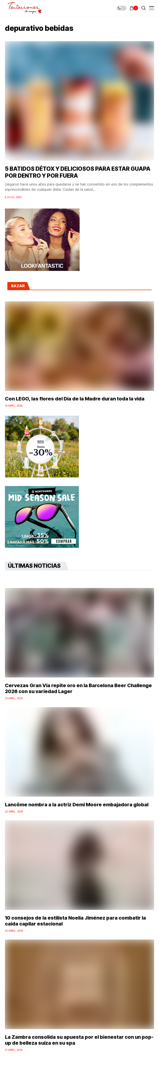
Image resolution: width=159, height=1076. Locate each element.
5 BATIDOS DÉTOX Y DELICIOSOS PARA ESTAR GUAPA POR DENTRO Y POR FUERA (77, 172)
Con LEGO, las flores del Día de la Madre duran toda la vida (74, 399)
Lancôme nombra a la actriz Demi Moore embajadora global (76, 805)
